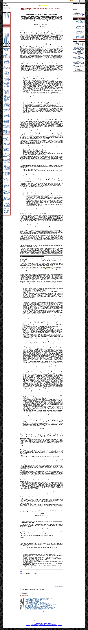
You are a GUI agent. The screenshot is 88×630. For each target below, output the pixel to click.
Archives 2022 (6, 17)
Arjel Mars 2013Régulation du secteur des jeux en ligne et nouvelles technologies (6, 102)
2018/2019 (7, 44)
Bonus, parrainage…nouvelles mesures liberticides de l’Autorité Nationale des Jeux (39, 612)
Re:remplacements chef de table (78, 52)
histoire (82, 13)
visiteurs (78, 13)
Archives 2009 (6, 31)
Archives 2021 (6, 18)
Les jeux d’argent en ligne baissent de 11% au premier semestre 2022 (37, 615)
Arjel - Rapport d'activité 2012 (6, 99)
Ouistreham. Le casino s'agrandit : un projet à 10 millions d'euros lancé (80, 31)
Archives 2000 (6, 40)
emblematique (82, 14)
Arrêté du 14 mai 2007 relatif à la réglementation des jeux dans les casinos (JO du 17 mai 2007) (6, 198)
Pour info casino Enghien (78, 50)
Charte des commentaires (58, 588)
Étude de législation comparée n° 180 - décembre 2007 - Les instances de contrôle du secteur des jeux (6, 194)
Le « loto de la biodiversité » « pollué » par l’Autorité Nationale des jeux (37, 605)
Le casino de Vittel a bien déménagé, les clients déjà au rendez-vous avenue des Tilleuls (80, 22)
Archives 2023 (6, 16)
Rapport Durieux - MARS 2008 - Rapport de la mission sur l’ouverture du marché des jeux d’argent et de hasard (6, 185)
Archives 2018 (6, 21)
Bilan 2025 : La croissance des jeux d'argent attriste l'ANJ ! (80, 29)
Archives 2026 (6, 13)
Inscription (4, 9)
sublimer (82, 15)
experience (75, 15)
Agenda (41, 622)
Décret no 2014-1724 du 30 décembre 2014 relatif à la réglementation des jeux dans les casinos (6, 87)
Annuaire (50, 622)
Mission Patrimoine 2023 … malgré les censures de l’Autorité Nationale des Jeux (38, 607)
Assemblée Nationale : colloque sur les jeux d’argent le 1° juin (40, 609)
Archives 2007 (6, 33)
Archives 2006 (6, 34)
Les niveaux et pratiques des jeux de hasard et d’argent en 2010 (6, 136)
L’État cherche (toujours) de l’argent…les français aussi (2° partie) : (36, 601)
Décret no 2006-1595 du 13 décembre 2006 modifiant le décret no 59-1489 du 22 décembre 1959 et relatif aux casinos (6, 206)
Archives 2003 (6, 37)
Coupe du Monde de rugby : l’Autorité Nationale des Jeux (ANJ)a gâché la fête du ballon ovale (41, 606)
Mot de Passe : (5, 5)
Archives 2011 (6, 29)
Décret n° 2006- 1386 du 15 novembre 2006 (6, 210)
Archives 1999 (6, 41)
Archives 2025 (6, 14)
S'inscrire (23, 591)
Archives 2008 (6, 32)
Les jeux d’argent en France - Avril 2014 (6, 90)
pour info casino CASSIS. (78, 45)
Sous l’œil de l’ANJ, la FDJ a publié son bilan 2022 (33, 611)
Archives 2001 (6, 39)
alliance (78, 17)
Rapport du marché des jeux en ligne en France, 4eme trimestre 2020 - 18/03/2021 (6, 49)
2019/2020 (7, 45)
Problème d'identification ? (5, 10)
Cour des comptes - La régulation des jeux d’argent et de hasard (6, 53)
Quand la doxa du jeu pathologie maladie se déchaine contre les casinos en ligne (38, 600)
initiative (79, 15)
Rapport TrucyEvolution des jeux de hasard (6, 213)
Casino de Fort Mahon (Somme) (78, 62)
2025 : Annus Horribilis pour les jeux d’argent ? (33, 603)
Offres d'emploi (46, 622)
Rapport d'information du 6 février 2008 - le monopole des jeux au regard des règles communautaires (6, 190)
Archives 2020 (6, 19)
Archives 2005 (6, 35)
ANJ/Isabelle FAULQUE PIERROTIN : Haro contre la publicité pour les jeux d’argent (39, 610)
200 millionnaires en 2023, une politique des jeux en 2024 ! (35, 604)
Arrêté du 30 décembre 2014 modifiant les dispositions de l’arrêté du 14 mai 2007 (7, 74)
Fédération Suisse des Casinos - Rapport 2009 (7, 163)
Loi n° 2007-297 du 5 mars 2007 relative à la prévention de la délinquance (6, 202)
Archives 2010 (6, 30)
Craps (75, 13)
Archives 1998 (6, 42)
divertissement (75, 14)
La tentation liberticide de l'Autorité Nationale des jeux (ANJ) (35, 613)
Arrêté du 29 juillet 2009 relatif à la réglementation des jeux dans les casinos (6, 166)
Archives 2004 (6, 36)
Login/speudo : (5, 3)
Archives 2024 (6, 15)
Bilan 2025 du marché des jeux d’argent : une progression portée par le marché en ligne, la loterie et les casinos (80, 36)
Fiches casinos (37, 622)
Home (33, 622)
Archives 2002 (6, 38)
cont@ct (54, 622)
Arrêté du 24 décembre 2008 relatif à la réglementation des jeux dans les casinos (6, 176)
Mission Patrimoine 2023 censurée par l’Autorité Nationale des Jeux (36, 608)
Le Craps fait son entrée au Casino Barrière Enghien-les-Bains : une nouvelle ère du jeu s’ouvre (80, 25)
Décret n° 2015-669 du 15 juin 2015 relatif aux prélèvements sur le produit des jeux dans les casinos (6, 57)
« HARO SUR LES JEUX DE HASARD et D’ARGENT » (34, 614)
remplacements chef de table (78, 57)
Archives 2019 (6, 20)
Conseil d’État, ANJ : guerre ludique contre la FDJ (33, 602)
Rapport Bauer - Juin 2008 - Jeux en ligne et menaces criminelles (6, 180)
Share (21, 571)
